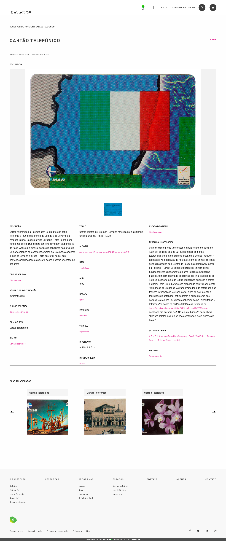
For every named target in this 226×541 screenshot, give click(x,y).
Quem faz (14, 498)
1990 (81, 300)
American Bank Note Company (173, 336)
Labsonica (83, 494)
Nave (80, 490)
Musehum (117, 494)
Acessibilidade (35, 531)
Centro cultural (120, 486)
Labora (81, 486)
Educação (14, 490)
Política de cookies (81, 531)
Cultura (13, 486)
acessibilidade (179, 7)
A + (162, 8)
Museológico (15, 280)
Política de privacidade (57, 531)
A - (167, 8)
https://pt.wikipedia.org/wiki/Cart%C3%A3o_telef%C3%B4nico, (178, 308)
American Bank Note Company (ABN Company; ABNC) (104, 252)
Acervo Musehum (25, 27)
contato (192, 7)
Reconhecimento (18, 502)
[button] (12, 412)
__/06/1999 (84, 267)
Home (12, 27)
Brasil (82, 363)
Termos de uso (16, 531)
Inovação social (17, 494)
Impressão (84, 331)
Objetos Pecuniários (19, 312)
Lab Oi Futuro (119, 490)
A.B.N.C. (153, 336)
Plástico (83, 315)
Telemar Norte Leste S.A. (169, 340)
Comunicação (155, 356)
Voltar (213, 39)
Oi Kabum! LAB (85, 498)
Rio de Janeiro (155, 232)
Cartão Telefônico (18, 343)
